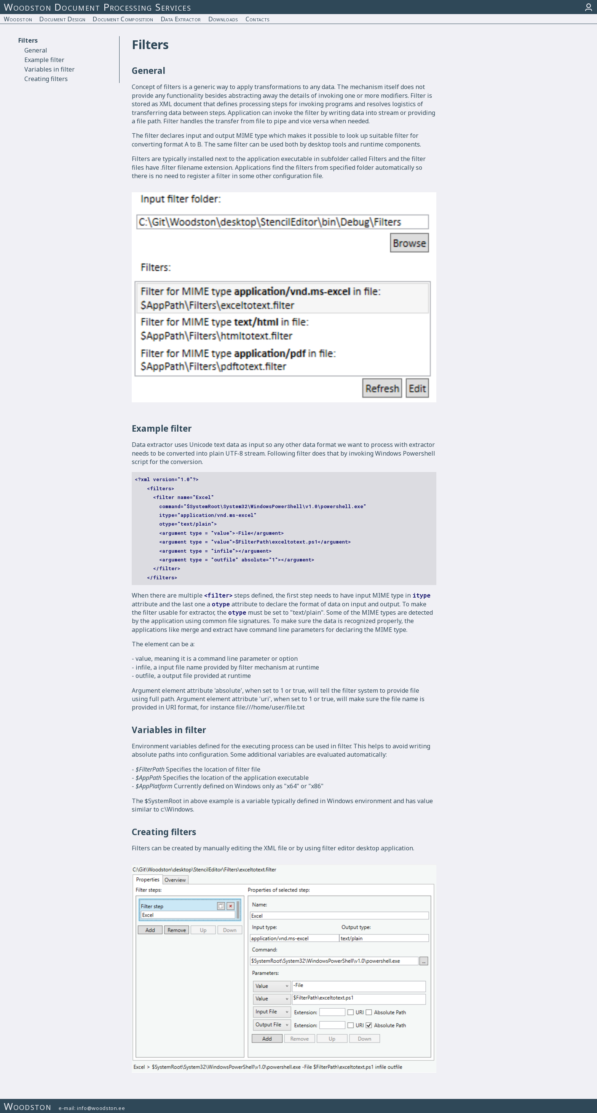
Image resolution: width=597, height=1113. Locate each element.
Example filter (44, 60)
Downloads (223, 19)
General (35, 50)
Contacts (258, 19)
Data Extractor (181, 19)
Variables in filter (49, 69)
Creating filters (46, 79)
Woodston (18, 19)
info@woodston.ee (101, 1108)
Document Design (62, 19)
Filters (28, 40)
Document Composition (123, 19)
